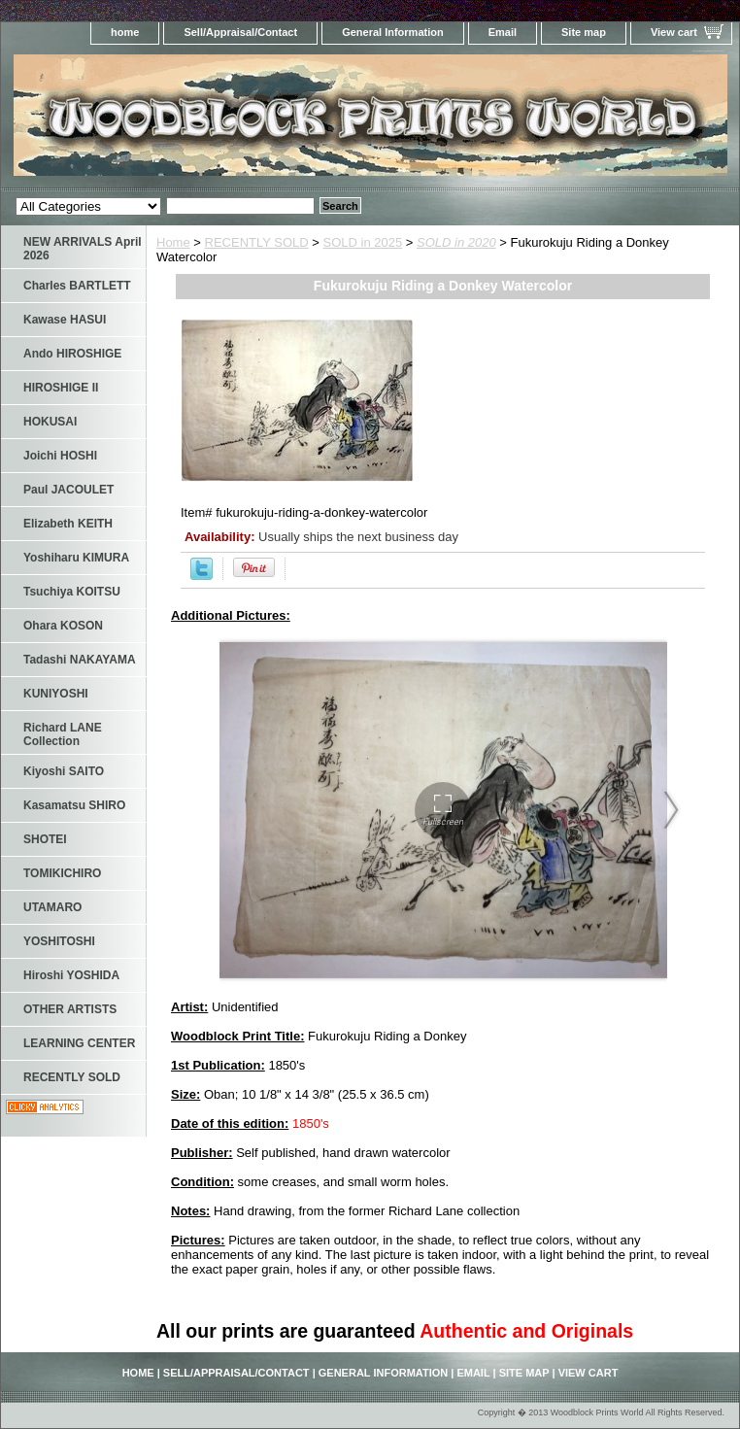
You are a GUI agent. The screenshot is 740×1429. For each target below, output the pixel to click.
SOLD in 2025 (363, 242)
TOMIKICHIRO (62, 873)
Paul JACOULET (68, 489)
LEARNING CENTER (79, 1043)
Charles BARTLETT (77, 285)
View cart (674, 32)
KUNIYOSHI (55, 693)
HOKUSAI (50, 421)
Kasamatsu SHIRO (74, 805)
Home (173, 242)
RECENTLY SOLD (257, 242)
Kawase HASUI (64, 319)
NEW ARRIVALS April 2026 (82, 248)
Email (502, 32)
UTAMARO (52, 907)
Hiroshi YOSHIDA (71, 975)
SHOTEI (45, 839)
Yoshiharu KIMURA (76, 557)
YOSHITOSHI (59, 941)
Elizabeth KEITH (68, 523)
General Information (393, 32)
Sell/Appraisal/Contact (240, 32)
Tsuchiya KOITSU (71, 591)
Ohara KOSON (63, 625)
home (125, 32)
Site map (583, 32)
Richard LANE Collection (62, 734)
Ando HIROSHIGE (72, 353)
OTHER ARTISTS (70, 1009)
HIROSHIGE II (60, 387)
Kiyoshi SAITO (63, 771)
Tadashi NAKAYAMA (79, 659)
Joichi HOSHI (60, 455)
